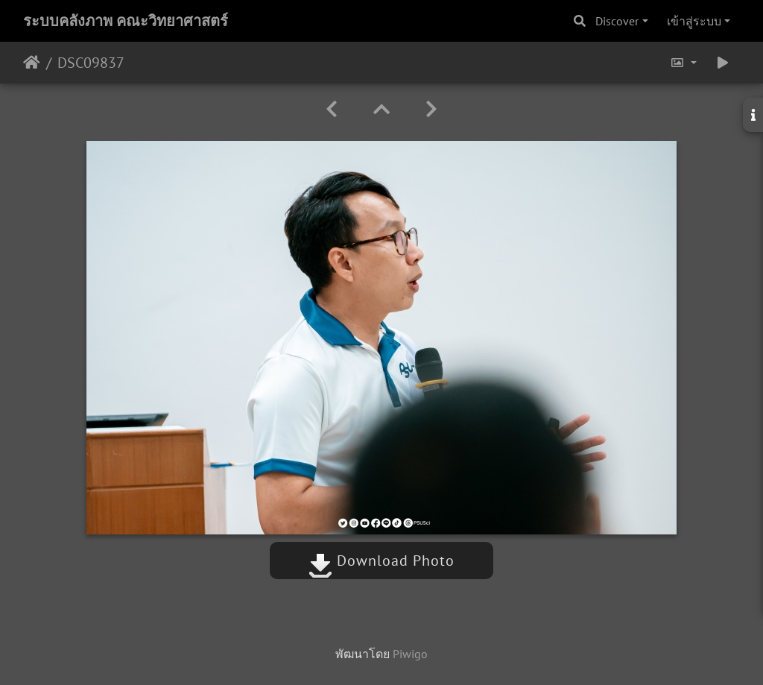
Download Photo (381, 560)
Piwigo (410, 653)
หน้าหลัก (31, 62)
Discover (617, 20)
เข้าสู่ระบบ (694, 20)
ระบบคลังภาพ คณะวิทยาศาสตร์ (125, 21)
